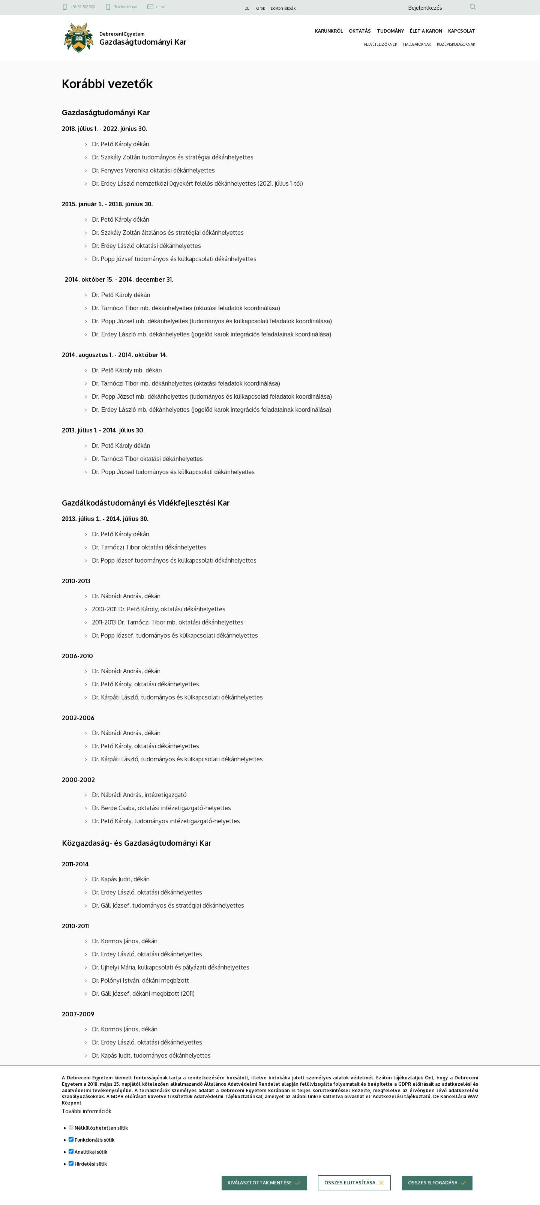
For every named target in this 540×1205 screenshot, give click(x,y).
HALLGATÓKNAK (417, 44)
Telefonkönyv (125, 7)
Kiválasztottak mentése (260, 1182)
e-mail (161, 7)
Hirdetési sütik (91, 1164)
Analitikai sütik (91, 1152)
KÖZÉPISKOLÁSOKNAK (456, 44)
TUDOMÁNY (390, 31)
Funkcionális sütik (94, 1140)
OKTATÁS (360, 31)
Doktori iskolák (283, 8)
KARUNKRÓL (329, 31)
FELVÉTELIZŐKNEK (380, 44)
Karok (260, 8)
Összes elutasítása (349, 1182)
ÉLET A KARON (426, 31)
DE (246, 8)
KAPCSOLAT (461, 31)
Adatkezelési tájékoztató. (402, 1096)
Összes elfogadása (433, 1182)
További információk (86, 1111)
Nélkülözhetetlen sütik (101, 1128)
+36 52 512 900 (83, 7)
